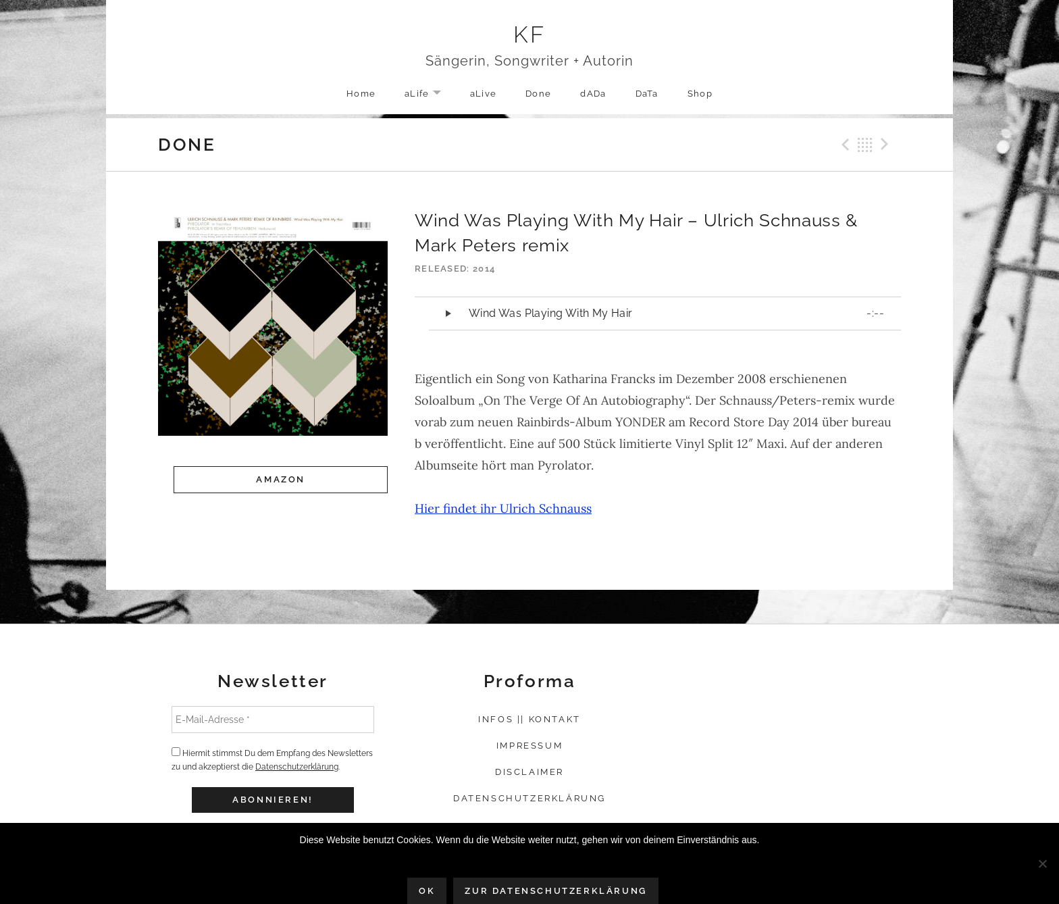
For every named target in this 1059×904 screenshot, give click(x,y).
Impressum (529, 745)
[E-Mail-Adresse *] (273, 719)
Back (865, 144)
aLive (483, 94)
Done (538, 94)
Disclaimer (529, 772)
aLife (430, 94)
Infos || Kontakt (529, 719)
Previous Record (843, 144)
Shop (700, 94)
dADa (593, 94)
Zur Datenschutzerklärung (555, 891)
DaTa (647, 94)
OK (427, 891)
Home (361, 94)
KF (529, 34)
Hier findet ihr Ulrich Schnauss (503, 508)
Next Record (887, 144)
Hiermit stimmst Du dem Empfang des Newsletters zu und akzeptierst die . (272, 759)
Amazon (280, 479)
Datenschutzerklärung (296, 767)
